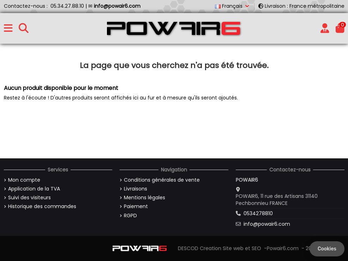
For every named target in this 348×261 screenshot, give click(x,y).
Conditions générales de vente (162, 180)
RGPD (130, 215)
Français (232, 6)
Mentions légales (144, 197)
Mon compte (24, 180)
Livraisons (135, 189)
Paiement (136, 206)
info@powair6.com (267, 223)
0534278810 (258, 213)
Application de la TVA (34, 189)
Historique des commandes (42, 206)
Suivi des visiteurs (29, 197)
